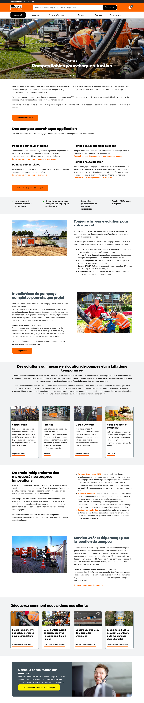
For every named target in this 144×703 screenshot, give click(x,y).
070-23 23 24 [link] (29, 1)
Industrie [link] (47, 454)
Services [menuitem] (82, 15)
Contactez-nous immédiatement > (88, 585)
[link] (16, 7)
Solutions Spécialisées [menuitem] (59, 15)
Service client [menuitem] (115, 15)
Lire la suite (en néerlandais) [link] (22, 644)
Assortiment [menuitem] (18, 15)
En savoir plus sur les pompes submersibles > (31, 175)
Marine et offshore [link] (82, 454)
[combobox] (68, 7)
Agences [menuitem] (98, 15)
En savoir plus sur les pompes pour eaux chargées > (34, 159)
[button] (18, 454)
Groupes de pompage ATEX (89, 474)
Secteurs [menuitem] (37, 15)
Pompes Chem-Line (86, 493)
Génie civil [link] (111, 454)
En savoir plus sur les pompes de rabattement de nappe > (98, 156)
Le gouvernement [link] (18, 454)
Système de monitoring (88, 510)
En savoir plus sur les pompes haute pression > (94, 178)
